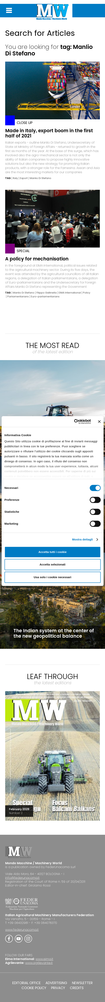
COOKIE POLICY (33, 988)
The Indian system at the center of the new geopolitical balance (53, 633)
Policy (86, 292)
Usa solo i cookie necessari (52, 577)
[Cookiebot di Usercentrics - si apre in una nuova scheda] (74, 421)
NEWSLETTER (82, 983)
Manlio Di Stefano (40, 178)
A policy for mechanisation (37, 259)
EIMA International (70, 292)
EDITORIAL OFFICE (26, 983)
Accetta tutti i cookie (52, 552)
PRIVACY (58, 988)
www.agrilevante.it (39, 963)
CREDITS (77, 988)
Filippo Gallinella (46, 292)
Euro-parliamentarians (45, 296)
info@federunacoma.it (22, 878)
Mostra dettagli (82, 539)
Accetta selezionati (52, 564)
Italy (15, 178)
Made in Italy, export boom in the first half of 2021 (49, 133)
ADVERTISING (56, 983)
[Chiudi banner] (99, 421)
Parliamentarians (18, 296)
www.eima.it (44, 959)
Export (24, 178)
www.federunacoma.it (22, 930)
